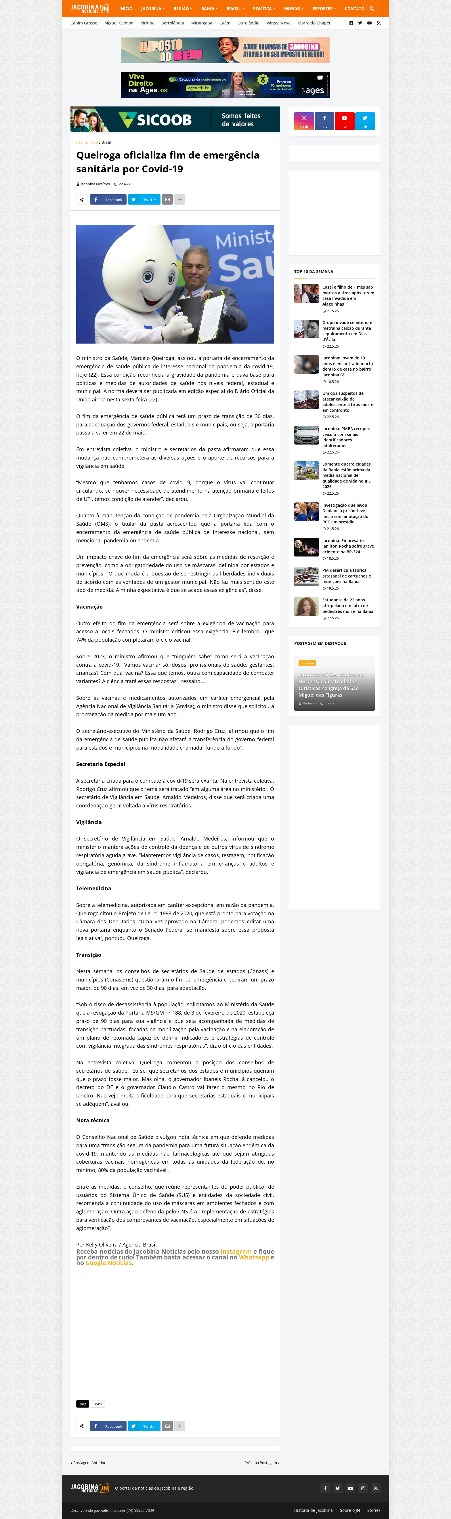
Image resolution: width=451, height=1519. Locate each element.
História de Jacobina (313, 1510)
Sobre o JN (350, 1510)
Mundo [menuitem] (292, 8)
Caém (224, 23)
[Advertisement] (175, 1332)
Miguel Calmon (118, 23)
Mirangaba (201, 23)
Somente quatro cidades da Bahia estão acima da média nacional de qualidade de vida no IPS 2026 (346, 475)
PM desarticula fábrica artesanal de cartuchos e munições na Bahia (346, 575)
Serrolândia (173, 23)
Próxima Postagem (260, 1462)
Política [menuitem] (262, 8)
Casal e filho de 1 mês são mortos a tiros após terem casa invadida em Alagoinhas (348, 295)
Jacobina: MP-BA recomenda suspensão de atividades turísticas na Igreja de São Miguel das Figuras (331, 684)
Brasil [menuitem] (234, 8)
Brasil (106, 142)
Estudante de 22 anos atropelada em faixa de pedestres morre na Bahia (347, 605)
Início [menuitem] (126, 8)
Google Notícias (108, 1263)
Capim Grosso (83, 23)
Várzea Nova (279, 23)
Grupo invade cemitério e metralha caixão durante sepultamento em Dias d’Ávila (347, 331)
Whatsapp (254, 1257)
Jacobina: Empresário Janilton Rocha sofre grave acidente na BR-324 (348, 546)
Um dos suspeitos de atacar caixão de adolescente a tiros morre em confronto (347, 401)
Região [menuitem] (181, 8)
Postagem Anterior (89, 1462)
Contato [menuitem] (354, 8)
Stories (374, 1510)
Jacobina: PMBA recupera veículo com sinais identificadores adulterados (347, 437)
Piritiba (147, 23)
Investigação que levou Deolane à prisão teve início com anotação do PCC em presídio (345, 513)
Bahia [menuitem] (207, 8)
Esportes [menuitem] (322, 8)
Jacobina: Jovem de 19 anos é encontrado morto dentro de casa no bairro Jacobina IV (347, 366)
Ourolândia (248, 23)
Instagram (236, 1251)
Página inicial (87, 142)
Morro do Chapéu (315, 23)
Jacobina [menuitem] (151, 8)
